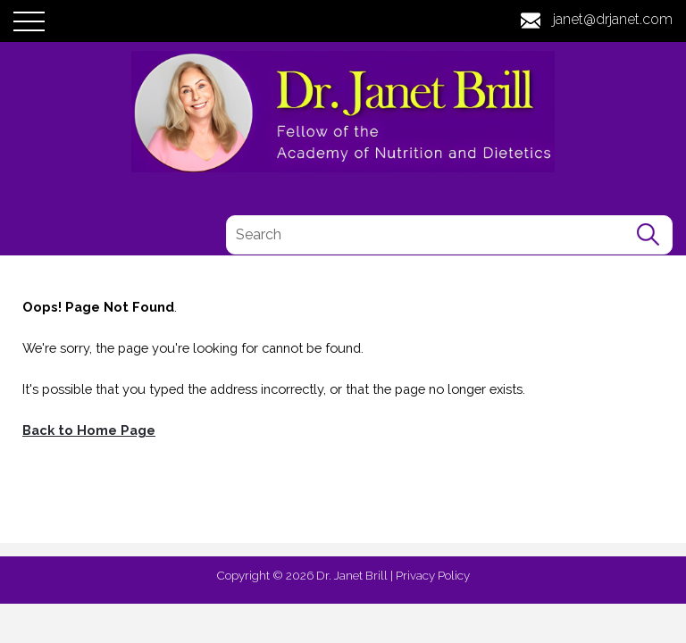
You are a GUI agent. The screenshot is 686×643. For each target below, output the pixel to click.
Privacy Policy (433, 575)
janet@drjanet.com (613, 19)
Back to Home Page (88, 430)
